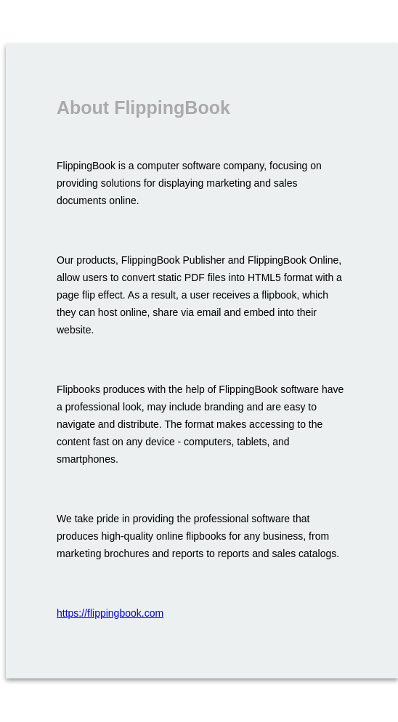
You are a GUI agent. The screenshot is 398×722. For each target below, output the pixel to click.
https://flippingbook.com (110, 613)
